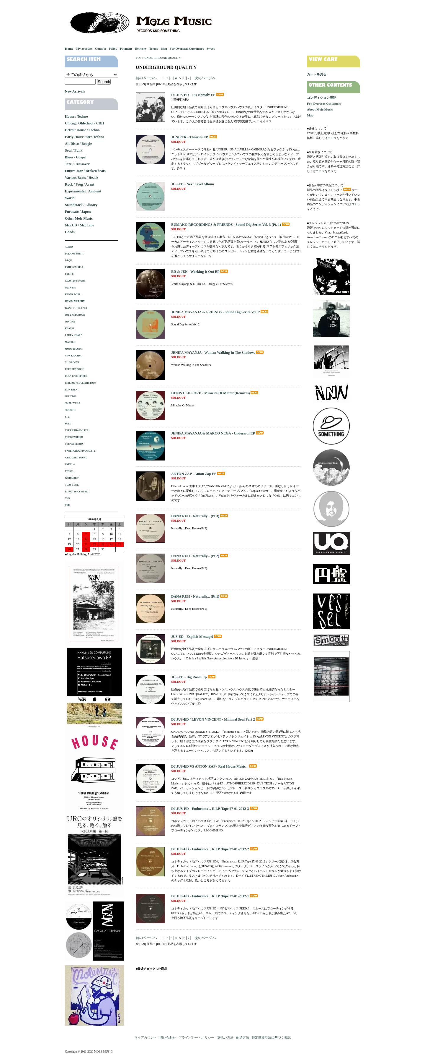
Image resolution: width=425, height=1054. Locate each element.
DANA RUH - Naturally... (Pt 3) (200, 516)
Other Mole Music (79, 218)
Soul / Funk (73, 150)
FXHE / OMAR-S (74, 267)
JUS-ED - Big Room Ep (193, 677)
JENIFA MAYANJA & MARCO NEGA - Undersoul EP (217, 433)
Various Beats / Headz (81, 178)
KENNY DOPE (73, 294)
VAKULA (70, 464)
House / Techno (76, 116)
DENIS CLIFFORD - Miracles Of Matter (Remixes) (215, 393)
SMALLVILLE (73, 403)
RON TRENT (72, 389)
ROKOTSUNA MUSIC (77, 491)
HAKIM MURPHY (75, 301)
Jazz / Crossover (77, 164)
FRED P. (69, 274)
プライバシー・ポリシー (196, 1037)
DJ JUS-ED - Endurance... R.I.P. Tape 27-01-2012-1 (215, 896)
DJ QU (68, 260)
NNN (67, 498)
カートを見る (316, 74)
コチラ (332, 138)
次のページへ (205, 78)
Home (69, 48)
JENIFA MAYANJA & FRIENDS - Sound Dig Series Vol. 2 (220, 312)
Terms (153, 48)
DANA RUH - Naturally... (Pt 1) (200, 596)
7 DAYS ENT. (72, 485)
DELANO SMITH (74, 253)
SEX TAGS (70, 396)
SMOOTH (70, 410)
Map (310, 115)
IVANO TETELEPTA (76, 308)
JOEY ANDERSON (75, 315)
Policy (113, 48)
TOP (138, 57)
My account (84, 48)
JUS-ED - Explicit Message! (197, 637)
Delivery (141, 48)
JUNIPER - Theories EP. (194, 137)
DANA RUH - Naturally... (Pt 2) (200, 556)
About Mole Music (320, 109)
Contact (100, 48)
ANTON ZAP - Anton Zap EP (198, 474)
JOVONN (70, 321)
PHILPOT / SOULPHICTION (80, 383)
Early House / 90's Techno (84, 137)
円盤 (67, 505)
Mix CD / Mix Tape (79, 225)
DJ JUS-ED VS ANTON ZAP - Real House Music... (214, 766)
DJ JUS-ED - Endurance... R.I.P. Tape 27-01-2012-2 (215, 849)
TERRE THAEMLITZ (76, 430)
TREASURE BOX (74, 444)
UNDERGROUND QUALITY (162, 57)
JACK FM (70, 287)
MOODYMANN (73, 349)
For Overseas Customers (187, 48)
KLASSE (69, 328)
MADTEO (70, 342)
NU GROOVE (72, 362)
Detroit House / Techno (82, 130)
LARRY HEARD (73, 335)
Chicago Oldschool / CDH (84, 123)
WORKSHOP (72, 478)
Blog (164, 48)
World (70, 198)
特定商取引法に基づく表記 (271, 1037)
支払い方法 (225, 1037)
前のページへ (146, 78)
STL (67, 417)
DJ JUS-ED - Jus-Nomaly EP (198, 95)
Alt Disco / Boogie (78, 144)
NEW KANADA (73, 355)
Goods (70, 232)
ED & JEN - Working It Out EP (200, 272)
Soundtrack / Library (81, 205)
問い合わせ (168, 1037)
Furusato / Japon (78, 212)
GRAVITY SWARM (75, 281)
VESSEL (69, 471)
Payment (126, 48)
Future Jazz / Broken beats (85, 171)
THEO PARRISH (74, 437)
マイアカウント (145, 1037)
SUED (68, 423)
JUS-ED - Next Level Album (192, 184)
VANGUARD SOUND (76, 457)
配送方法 (242, 1037)
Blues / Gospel (75, 157)
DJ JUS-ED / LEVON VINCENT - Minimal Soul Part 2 (217, 719)
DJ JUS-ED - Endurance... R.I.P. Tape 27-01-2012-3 (215, 809)
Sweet (211, 48)
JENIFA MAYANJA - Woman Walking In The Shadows (217, 353)
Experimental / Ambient (83, 191)
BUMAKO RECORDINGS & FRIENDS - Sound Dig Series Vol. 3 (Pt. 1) (230, 225)
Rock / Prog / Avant (79, 184)
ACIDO (69, 247)
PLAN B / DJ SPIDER (76, 376)
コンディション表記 (321, 97)
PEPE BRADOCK (74, 369)
